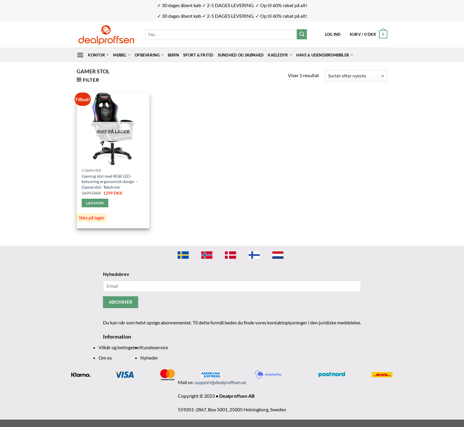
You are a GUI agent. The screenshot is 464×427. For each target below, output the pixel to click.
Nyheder (149, 357)
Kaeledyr (280, 55)
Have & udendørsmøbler (324, 55)
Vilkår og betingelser (119, 347)
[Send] (302, 34)
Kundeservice (154, 347)
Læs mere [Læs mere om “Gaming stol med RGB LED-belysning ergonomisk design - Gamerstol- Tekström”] (95, 203)
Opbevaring (149, 55)
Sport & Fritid (198, 55)
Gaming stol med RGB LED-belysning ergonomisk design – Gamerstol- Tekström (110, 182)
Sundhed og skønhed (241, 55)
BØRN (173, 55)
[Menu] (80, 55)
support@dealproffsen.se (220, 382)
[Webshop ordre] (356, 76)
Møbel (121, 55)
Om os (105, 357)
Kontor (98, 55)
